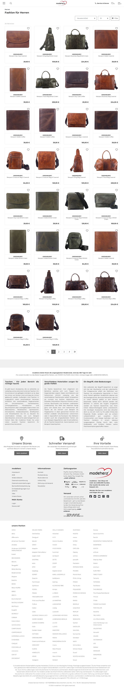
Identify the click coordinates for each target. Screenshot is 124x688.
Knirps (54, 589)
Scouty (95, 530)
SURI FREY (96, 571)
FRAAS (34, 593)
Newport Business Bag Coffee (106, 297)
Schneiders (77, 645)
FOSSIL (34, 589)
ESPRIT (34, 574)
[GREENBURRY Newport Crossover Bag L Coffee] (18, 282)
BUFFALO (15, 606)
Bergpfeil (15, 565)
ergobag (35, 571)
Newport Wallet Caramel (106, 55)
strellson (96, 567)
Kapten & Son (57, 571)
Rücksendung (42, 475)
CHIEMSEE (15, 640)
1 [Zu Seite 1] (53, 352)
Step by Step (97, 559)
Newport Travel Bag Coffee (76, 297)
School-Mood (77, 649)
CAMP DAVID (16, 628)
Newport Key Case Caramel (18, 55)
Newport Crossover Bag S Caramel (18, 176)
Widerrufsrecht (17, 478)
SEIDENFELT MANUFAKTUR (102, 541)
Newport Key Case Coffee (77, 95)
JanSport (55, 556)
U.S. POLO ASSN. (99, 619)
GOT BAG (35, 634)
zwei (94, 658)
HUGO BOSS (56, 548)
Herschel (55, 533)
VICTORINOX (97, 640)
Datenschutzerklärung (20, 480)
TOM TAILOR (97, 608)
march (54, 652)
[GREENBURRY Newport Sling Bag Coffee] (47, 282)
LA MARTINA (56, 600)
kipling (54, 582)
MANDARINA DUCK (59, 641)
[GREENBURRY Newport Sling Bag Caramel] (77, 161)
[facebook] (91, 496)
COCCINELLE (16, 647)
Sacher (75, 623)
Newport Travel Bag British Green (47, 95)
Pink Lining (77, 578)
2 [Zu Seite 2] (58, 352)
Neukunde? (16, 506)
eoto (33, 563)
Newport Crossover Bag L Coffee (17, 297)
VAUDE (95, 636)
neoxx (75, 537)
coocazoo (15, 651)
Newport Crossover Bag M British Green (76, 217)
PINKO (75, 582)
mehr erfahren (70, 478)
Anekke (14, 545)
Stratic (95, 563)
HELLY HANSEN (58, 530)
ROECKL (76, 615)
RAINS (75, 600)
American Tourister (18, 541)
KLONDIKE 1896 (57, 585)
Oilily (75, 545)
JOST (54, 567)
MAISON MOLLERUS (59, 634)
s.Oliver (95, 552)
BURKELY (15, 614)
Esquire (34, 578)
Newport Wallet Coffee (18, 136)
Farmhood (35, 582)
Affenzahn (15, 537)
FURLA (34, 604)
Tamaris (96, 578)
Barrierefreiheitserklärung (21, 486)
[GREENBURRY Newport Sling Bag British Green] (47, 39)
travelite (96, 611)
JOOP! (54, 563)
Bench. (14, 562)
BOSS (14, 584)
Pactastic (76, 563)
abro (13, 533)
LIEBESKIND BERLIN (59, 619)
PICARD (75, 571)
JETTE (54, 559)
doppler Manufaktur (39, 552)
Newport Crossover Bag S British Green (76, 258)
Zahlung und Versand (45, 483)
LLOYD (54, 626)
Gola (33, 626)
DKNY (34, 545)
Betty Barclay (16, 569)
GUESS (34, 649)
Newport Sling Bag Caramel (77, 176)
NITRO (75, 541)
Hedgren (35, 660)
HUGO (54, 545)
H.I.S (54, 537)
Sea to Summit (98, 533)
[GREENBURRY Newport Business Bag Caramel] (106, 80)
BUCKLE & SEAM (17, 602)
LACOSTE (55, 597)
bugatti (14, 610)
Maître (54, 637)
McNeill (55, 660)
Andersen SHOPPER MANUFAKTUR (19, 549)
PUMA (75, 597)
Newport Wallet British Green (47, 217)
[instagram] (104, 496)
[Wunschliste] (113, 3)
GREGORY (35, 645)
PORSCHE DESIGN (79, 593)
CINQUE (14, 643)
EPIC (33, 567)
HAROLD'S (36, 652)
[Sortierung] (86, 18)
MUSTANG (76, 530)
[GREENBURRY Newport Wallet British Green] (47, 201)
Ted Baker (96, 585)
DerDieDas (36, 533)
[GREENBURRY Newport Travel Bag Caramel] (106, 161)
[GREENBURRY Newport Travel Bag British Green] (47, 80)
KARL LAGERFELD (58, 574)
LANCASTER (56, 604)
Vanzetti (96, 632)
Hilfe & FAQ (42, 480)
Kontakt (40, 472)
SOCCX (95, 548)
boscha (14, 580)
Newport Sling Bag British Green (47, 55)
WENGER (96, 651)
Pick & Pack (77, 574)
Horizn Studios (57, 541)
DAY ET (14, 654)
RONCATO (76, 619)
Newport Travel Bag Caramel (106, 176)
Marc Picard (56, 649)
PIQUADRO (77, 589)
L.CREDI (55, 593)
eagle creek (36, 556)
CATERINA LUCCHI (18, 636)
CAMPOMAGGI (17, 632)
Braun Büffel (16, 587)
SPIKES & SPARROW (100, 556)
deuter (34, 541)
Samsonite (76, 634)
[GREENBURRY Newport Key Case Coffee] (77, 80)
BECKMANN (16, 558)
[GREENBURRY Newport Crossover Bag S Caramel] (18, 161)
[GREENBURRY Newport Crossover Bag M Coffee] (47, 322)
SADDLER (76, 626)
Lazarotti (55, 611)
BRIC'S (14, 595)
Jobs (13, 493)
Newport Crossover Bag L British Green (106, 217)
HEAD (34, 656)
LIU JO (54, 623)
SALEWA (76, 630)
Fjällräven (35, 585)
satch (75, 641)
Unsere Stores (16, 496)
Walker (95, 647)
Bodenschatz (16, 573)
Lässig (54, 608)
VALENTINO (97, 628)
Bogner (14, 576)
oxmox (75, 556)
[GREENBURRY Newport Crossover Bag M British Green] (77, 201)
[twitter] (96, 496)
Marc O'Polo (56, 656)
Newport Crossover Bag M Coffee (47, 338)
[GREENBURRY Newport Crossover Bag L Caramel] (77, 120)
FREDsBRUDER (37, 597)
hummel (55, 552)
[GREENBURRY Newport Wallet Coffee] (18, 120)
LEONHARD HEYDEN (59, 615)
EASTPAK (35, 559)
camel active (16, 625)
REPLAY (75, 611)
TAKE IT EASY (97, 574)
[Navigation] (4, 3)
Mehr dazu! (62, 453)
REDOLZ (76, 604)
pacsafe (75, 559)
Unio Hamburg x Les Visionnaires (100, 624)
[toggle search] (10, 3)
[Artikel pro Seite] (104, 18)
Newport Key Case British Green (18, 217)
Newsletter (41, 486)
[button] (28, 28)
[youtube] (100, 496)
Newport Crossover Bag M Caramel (47, 176)
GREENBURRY (37, 637)
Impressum (16, 472)
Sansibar (76, 637)
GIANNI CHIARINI (38, 623)
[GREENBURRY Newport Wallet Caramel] (106, 39)
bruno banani (16, 599)
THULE (95, 597)
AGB (13, 475)
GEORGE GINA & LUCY (39, 615)
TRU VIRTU (96, 615)
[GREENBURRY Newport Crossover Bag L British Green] (106, 201)
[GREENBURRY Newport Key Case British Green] (18, 201)
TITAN (95, 600)
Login (14, 503)
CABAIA (14, 617)
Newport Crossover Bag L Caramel (77, 136)
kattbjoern (56, 578)
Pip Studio (76, 585)
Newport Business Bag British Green (76, 55)
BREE (14, 591)
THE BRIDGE (97, 589)
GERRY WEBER (37, 619)
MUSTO (75, 533)
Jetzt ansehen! (21, 453)
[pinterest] (109, 496)
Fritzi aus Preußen (38, 600)
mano (54, 645)
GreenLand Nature (38, 641)
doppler (35, 548)
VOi (94, 643)
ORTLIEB (76, 548)
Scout (75, 660)
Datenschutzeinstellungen (21, 483)
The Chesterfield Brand (101, 593)
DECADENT (16, 658)
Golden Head (36, 630)
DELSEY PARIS (37, 530)
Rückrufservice (43, 478)
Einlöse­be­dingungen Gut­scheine (21, 490)
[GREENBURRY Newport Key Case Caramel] (18, 39)
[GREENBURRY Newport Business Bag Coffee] (106, 282)
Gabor (34, 608)
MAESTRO (55, 630)
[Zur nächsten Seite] (69, 352)
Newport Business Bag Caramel (106, 95)
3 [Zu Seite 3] (64, 352)
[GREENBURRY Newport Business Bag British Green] (77, 39)
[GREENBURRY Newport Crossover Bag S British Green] (77, 241)
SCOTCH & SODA (78, 656)
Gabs (34, 611)
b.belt (14, 554)
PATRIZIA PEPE (78, 567)
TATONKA (96, 582)
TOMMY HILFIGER (99, 604)
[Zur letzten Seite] (74, 352)
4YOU (14, 530)
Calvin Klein (16, 621)
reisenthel (76, 608)
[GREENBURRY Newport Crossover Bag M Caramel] (47, 161)
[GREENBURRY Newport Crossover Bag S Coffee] (18, 322)
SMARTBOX (97, 545)
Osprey (75, 552)
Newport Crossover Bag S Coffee (17, 338)
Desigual (35, 537)
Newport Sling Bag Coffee (47, 297)
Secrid (95, 537)
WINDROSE (97, 654)
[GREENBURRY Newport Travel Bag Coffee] (77, 282)
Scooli (75, 652)
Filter (115, 18)
